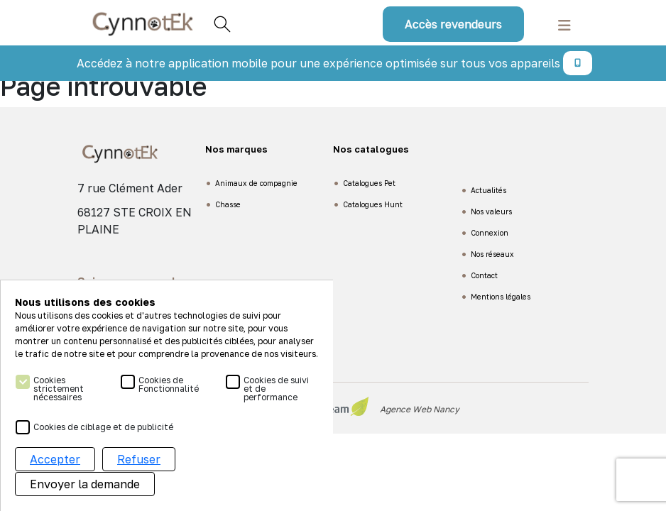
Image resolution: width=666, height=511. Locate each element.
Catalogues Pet (369, 183)
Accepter (55, 461)
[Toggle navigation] (564, 23)
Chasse (228, 204)
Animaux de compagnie (256, 183)
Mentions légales (500, 296)
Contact (484, 275)
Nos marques (236, 149)
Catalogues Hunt (373, 204)
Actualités (488, 190)
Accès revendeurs (453, 24)
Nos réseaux (492, 254)
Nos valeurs (491, 211)
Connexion (489, 233)
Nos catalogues (371, 149)
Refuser (138, 461)
